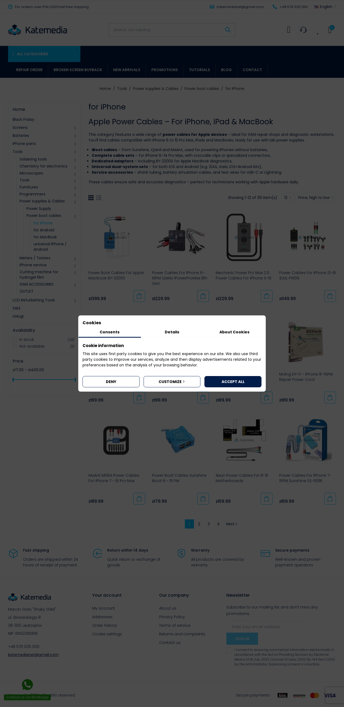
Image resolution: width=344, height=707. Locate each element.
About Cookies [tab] (234, 332)
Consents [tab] (109, 332)
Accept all (233, 381)
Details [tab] (172, 332)
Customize (172, 381)
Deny (111, 381)
